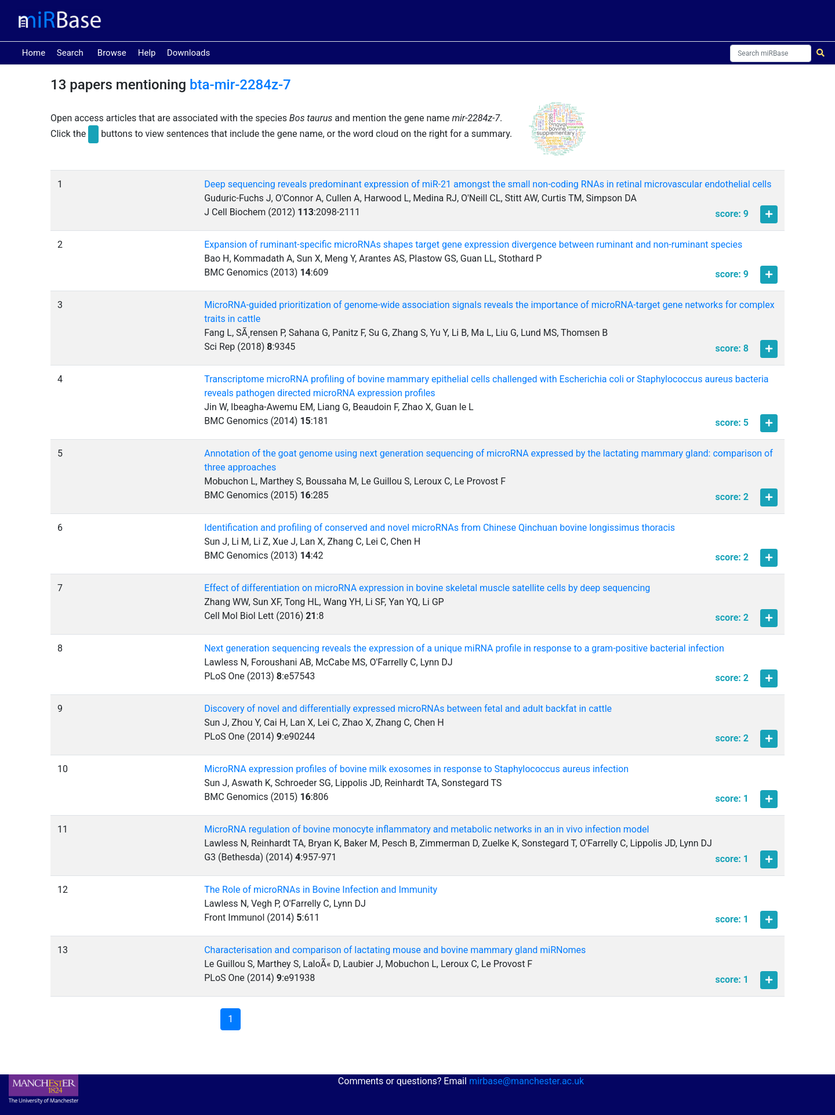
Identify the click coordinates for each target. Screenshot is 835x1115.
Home (35, 52)
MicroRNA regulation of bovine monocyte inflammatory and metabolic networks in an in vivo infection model (426, 829)
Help (147, 53)
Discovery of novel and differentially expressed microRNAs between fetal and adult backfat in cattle (408, 708)
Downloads (188, 53)
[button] (557, 134)
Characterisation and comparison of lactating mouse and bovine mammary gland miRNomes (395, 949)
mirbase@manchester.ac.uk (526, 1081)
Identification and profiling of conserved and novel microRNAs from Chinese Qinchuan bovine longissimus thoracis (439, 527)
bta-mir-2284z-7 (240, 85)
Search (70, 53)
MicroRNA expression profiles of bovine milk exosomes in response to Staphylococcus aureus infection (416, 768)
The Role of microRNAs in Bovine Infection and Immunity (320, 889)
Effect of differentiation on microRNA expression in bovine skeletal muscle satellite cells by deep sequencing (427, 587)
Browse (111, 53)
